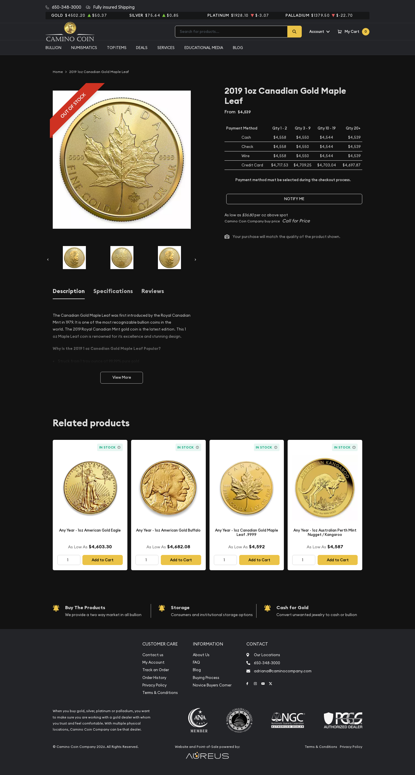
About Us (201, 654)
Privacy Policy (154, 685)
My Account (153, 662)
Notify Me (294, 198)
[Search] (294, 31)
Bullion (53, 47)
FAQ (196, 662)
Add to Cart (103, 560)
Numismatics (84, 47)
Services (166, 47)
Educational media (203, 47)
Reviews (153, 291)
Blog (238, 47)
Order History (154, 677)
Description (69, 291)
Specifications (113, 291)
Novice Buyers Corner (212, 685)
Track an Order (155, 669)
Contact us (152, 654)
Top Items (117, 47)
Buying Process (206, 677)
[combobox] (231, 31)
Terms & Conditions (160, 692)
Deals (142, 47)
